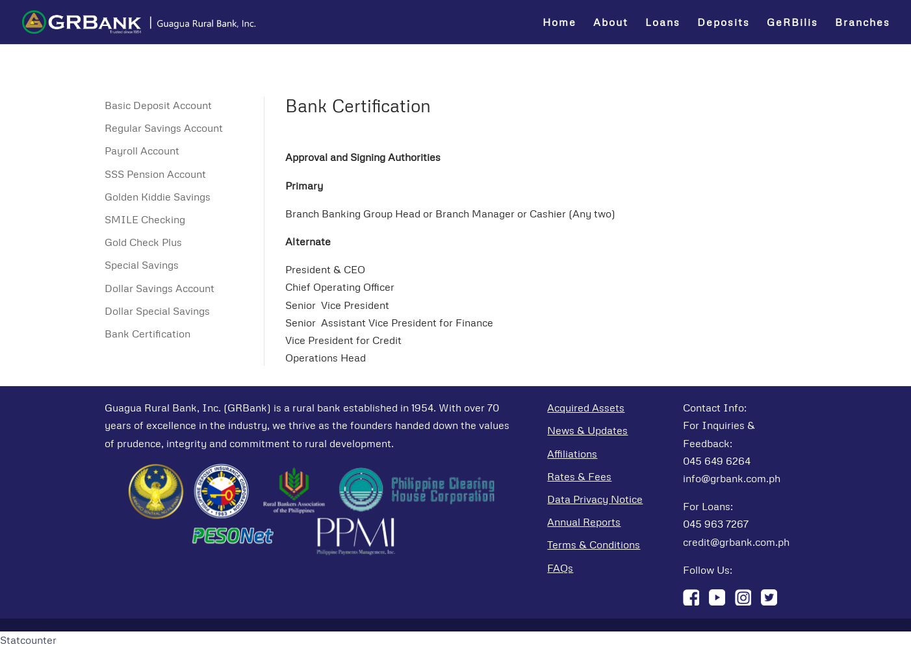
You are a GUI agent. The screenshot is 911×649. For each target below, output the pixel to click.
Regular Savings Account (164, 127)
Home (559, 23)
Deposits (723, 23)
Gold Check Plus (143, 242)
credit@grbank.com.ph (736, 541)
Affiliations (572, 453)
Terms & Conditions (593, 544)
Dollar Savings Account (159, 288)
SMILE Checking (145, 219)
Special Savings (142, 264)
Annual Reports (584, 521)
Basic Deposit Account (158, 105)
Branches (862, 23)
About (610, 23)
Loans (662, 23)
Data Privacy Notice (595, 499)
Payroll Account (142, 150)
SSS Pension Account (155, 173)
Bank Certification (147, 333)
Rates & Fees (579, 476)
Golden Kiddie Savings (158, 196)
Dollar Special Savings (157, 310)
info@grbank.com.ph (731, 478)
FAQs (560, 567)
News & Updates (587, 430)
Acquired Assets (585, 407)
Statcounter (28, 639)
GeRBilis (792, 23)
